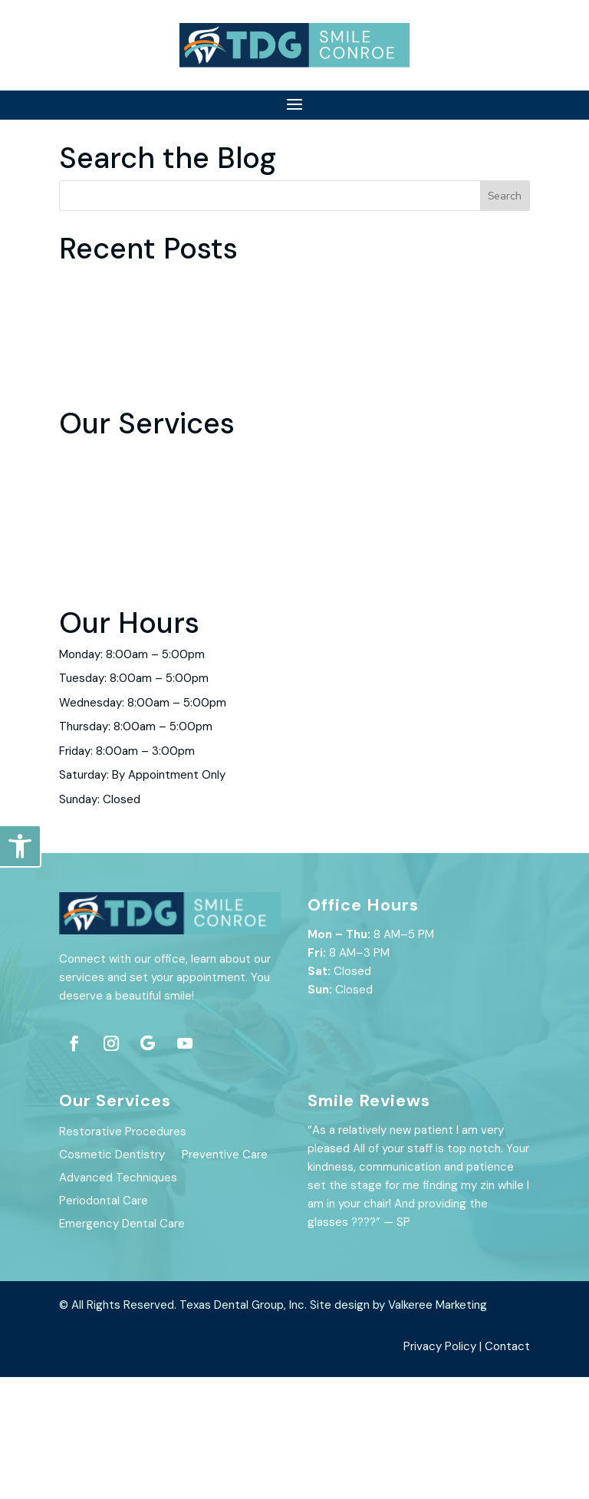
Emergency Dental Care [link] (122, 698)
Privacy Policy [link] (439, 1468)
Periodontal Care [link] (103, 673)
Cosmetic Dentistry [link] (112, 601)
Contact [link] (507, 1468)
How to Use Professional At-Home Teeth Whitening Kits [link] (208, 450)
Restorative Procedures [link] (122, 577)
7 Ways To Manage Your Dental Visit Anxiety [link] (176, 475)
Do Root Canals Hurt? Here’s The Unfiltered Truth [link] (190, 402)
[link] (20, 846)
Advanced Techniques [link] (118, 649)
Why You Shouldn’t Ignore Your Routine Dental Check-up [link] (208, 498)
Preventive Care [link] (102, 625)
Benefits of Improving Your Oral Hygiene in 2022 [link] (185, 426)
